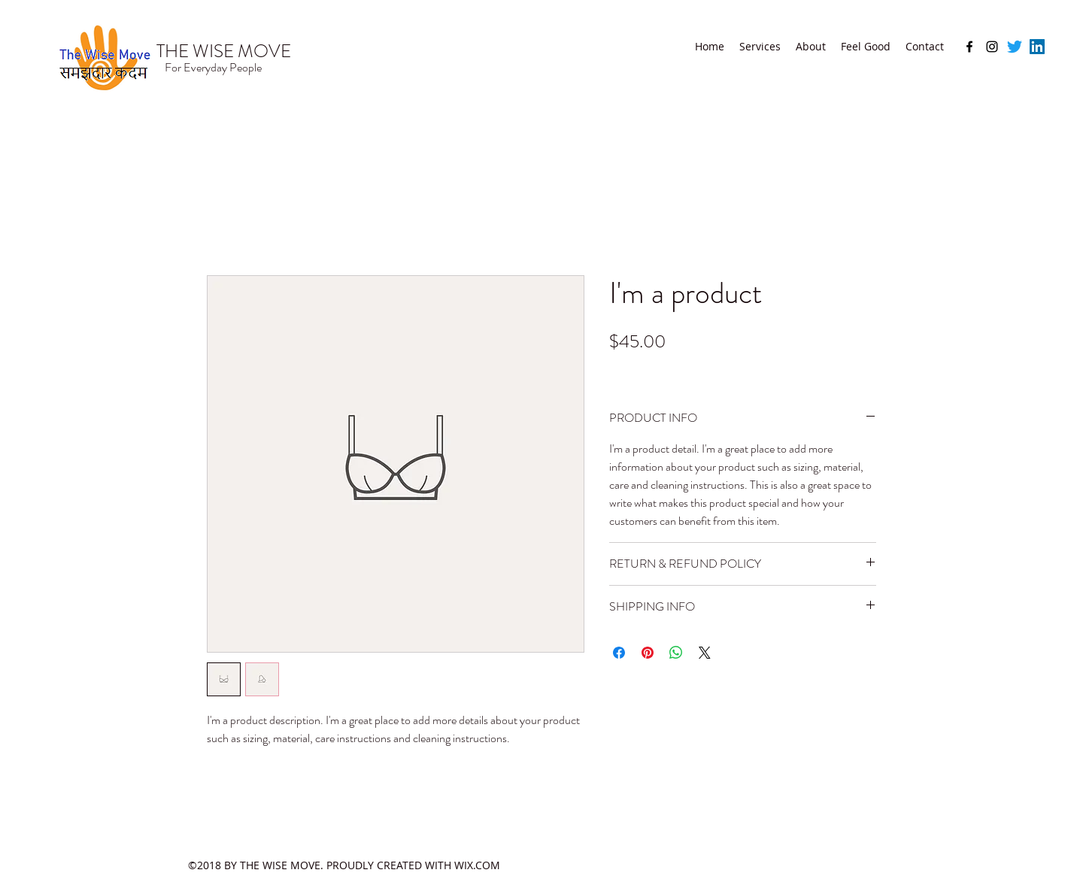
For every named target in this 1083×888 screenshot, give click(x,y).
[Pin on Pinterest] (648, 653)
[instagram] (992, 46)
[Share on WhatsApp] (676, 653)
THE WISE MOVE (223, 51)
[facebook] (969, 46)
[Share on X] (705, 653)
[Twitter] (1014, 46)
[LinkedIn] (1037, 46)
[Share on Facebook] (619, 653)
